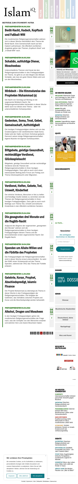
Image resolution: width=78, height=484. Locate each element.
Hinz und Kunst (65, 335)
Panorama (73, 9)
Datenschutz (53, 481)
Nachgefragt (65, 327)
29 (35, 333)
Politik (41, 9)
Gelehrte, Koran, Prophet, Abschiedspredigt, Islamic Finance (20, 282)
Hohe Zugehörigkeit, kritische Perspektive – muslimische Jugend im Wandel (64, 456)
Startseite (51, 9)
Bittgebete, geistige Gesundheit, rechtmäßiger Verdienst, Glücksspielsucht (24, 154)
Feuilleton (57, 9)
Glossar (65, 300)
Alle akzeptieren (38, 476)
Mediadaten (46, 481)
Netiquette (39, 481)
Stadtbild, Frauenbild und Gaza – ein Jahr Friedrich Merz (64, 449)
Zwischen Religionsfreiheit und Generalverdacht (62, 116)
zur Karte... (59, 223)
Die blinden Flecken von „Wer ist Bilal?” (64, 469)
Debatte (68, 9)
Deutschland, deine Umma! (65, 319)
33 (47, 333)
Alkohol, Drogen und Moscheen (24, 311)
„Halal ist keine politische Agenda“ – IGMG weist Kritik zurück (64, 103)
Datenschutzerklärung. (65, 260)
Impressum (29, 481)
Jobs (34, 481)
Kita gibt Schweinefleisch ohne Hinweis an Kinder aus (63, 110)
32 (44, 333)
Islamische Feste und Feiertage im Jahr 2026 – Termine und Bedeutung (65, 97)
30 (38, 333)
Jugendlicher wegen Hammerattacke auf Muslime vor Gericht (65, 123)
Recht (62, 9)
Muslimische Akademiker (65, 309)
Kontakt (23, 481)
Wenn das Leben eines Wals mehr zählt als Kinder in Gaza (65, 464)
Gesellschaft (46, 9)
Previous (58, 367)
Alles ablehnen (23, 476)
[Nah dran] (45, 455)
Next (72, 367)
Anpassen (11, 476)
